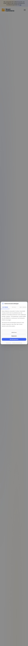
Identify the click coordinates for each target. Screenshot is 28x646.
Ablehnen (14, 332)
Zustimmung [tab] (5, 307)
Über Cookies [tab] (23, 307)
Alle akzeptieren (14, 339)
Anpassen (14, 336)
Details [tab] (14, 307)
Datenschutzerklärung (17, 343)
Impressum (8, 343)
